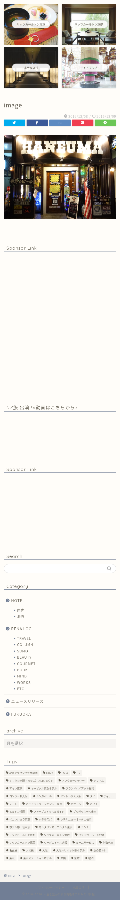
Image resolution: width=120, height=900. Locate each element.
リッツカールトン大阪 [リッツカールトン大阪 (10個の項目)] (57, 835)
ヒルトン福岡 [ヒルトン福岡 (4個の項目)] (17, 812)
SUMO (22, 650)
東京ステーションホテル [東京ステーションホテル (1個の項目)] (37, 858)
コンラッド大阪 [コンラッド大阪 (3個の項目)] (18, 796)
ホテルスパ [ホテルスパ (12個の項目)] (45, 819)
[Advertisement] (60, 328)
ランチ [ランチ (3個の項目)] (85, 827)
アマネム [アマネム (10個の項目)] (98, 781)
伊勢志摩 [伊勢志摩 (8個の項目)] (108, 842)
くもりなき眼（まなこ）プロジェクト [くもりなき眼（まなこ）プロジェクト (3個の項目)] (31, 781)
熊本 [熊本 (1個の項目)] (76, 858)
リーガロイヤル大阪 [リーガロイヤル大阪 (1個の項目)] (55, 842)
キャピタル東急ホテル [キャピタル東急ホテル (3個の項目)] (44, 788)
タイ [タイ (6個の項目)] (92, 796)
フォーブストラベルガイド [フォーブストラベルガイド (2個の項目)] (49, 812)
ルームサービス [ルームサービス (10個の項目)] (85, 842)
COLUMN (25, 644)
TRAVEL (24, 638)
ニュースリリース (27, 701)
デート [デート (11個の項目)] (13, 804)
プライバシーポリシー (50, 887)
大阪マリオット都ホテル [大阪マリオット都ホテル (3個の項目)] (70, 850)
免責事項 (78, 887)
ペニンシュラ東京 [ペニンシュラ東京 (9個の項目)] (19, 819)
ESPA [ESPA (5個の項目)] (65, 773)
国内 (21, 610)
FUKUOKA (21, 714)
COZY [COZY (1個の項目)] (49, 773)
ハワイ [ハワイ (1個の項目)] (94, 804)
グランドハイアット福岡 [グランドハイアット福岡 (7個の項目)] (80, 788)
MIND (22, 675)
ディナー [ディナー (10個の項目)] (109, 796)
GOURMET (26, 663)
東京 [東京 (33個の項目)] (11, 858)
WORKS (24, 682)
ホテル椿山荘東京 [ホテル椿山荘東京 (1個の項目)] (19, 827)
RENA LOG (21, 628)
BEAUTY (24, 657)
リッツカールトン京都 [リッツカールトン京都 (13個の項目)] (22, 835)
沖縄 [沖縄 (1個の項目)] (63, 858)
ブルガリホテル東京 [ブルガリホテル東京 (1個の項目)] (84, 812)
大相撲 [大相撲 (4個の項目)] (30, 850)
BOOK (22, 669)
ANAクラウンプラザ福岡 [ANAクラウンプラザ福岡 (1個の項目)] (23, 773)
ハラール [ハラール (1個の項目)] (76, 804)
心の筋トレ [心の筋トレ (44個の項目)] (99, 850)
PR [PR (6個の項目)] (78, 773)
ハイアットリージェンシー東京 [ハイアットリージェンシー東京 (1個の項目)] (44, 804)
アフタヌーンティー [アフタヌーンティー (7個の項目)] (73, 781)
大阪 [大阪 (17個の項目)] (44, 850)
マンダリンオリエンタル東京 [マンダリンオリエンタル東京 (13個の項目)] (55, 827)
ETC (20, 688)
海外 (21, 616)
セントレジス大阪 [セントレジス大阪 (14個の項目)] (70, 796)
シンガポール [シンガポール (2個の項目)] (44, 796)
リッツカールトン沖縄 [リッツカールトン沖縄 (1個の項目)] (91, 835)
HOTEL (18, 600)
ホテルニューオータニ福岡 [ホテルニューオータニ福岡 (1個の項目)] (75, 819)
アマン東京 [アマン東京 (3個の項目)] (15, 788)
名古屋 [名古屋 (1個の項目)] (13, 850)
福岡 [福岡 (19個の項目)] (90, 858)
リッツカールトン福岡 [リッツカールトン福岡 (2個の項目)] (22, 842)
